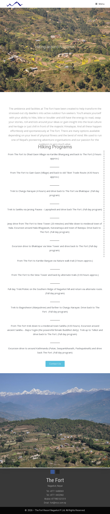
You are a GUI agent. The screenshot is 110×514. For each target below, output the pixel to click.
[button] (55, 364)
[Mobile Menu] (100, 4)
